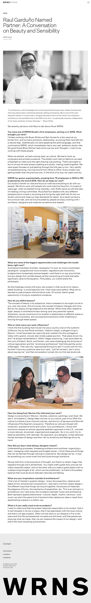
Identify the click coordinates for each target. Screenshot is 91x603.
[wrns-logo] (10, 2)
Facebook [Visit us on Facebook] (7, 557)
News (5, 13)
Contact (7, 544)
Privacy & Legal (8, 567)
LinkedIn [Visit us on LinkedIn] (6, 554)
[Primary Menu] (88, 1)
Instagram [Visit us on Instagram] (7, 551)
